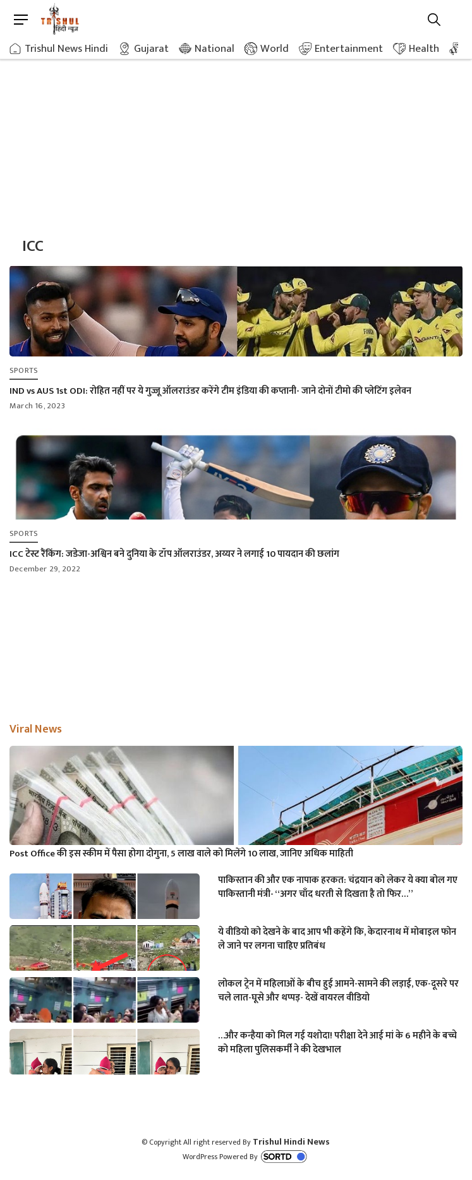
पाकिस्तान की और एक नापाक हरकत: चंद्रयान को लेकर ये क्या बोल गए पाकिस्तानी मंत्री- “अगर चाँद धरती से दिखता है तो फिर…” (337, 887)
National (214, 49)
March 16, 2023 (37, 406)
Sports (23, 370)
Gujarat (151, 49)
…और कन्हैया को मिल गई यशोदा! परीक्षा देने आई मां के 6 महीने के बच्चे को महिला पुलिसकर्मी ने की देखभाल (337, 1043)
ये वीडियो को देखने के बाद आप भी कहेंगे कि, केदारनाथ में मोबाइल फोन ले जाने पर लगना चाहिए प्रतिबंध (337, 939)
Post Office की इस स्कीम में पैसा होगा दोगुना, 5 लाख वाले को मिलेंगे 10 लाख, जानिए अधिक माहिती (181, 854)
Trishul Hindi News (291, 1141)
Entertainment (349, 49)
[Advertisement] (236, 132)
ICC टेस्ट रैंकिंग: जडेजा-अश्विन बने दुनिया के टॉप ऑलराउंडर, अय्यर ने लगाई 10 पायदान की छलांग (174, 554)
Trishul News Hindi (66, 49)
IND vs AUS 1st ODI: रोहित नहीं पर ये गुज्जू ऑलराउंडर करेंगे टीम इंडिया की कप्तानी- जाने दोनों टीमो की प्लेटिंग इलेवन (210, 391)
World (274, 49)
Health (424, 49)
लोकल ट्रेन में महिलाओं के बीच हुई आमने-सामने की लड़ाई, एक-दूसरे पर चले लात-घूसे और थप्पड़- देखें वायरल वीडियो (338, 991)
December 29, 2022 (44, 569)
